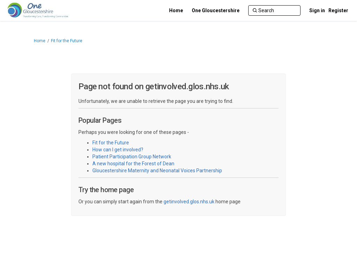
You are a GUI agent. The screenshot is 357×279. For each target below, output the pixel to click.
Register (338, 10)
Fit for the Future (66, 40)
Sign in (317, 10)
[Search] (274, 10)
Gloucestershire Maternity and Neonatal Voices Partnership (157, 170)
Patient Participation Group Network (131, 156)
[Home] (176, 10)
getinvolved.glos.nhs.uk (189, 201)
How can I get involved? (117, 149)
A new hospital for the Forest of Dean (133, 163)
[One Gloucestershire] (215, 10)
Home (39, 40)
